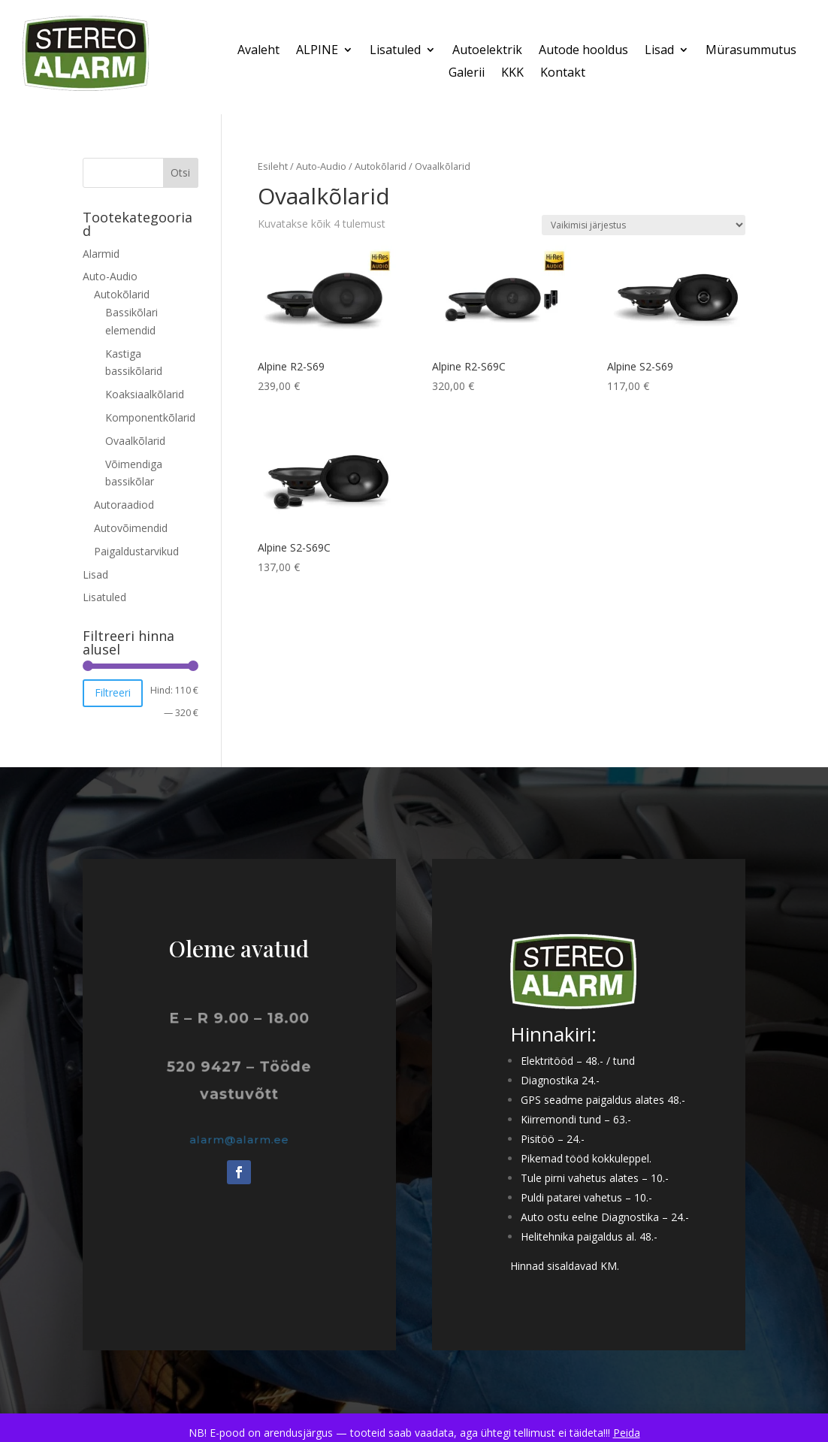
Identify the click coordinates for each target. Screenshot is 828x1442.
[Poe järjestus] (643, 225)
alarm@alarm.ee (240, 1140)
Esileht (273, 166)
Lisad (659, 51)
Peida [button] (626, 1432)
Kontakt (562, 73)
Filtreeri (113, 692)
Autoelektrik (487, 51)
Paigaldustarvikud (136, 551)
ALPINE (317, 51)
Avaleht (258, 51)
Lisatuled (395, 51)
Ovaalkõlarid (135, 441)
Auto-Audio (321, 166)
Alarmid (101, 253)
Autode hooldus (583, 51)
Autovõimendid (131, 528)
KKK (512, 73)
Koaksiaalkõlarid (144, 394)
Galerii (467, 73)
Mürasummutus (751, 51)
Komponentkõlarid (150, 417)
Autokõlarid (380, 166)
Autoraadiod (124, 504)
